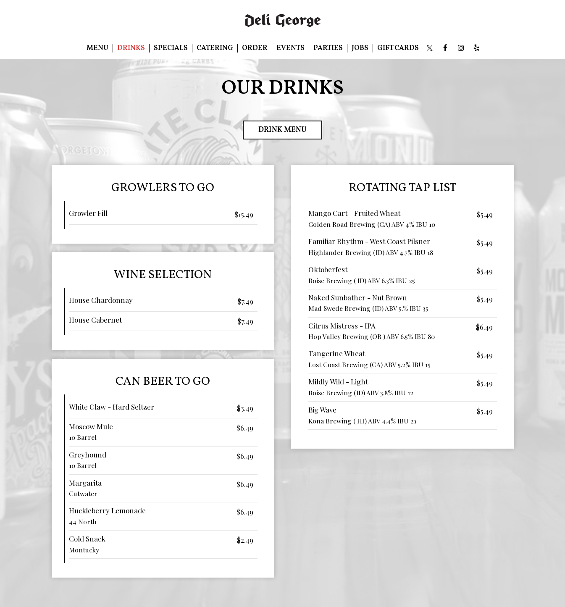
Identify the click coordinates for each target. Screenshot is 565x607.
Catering (215, 48)
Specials (171, 48)
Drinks (131, 48)
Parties (328, 48)
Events (290, 48)
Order (255, 48)
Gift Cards (398, 48)
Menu (97, 48)
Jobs (360, 48)
